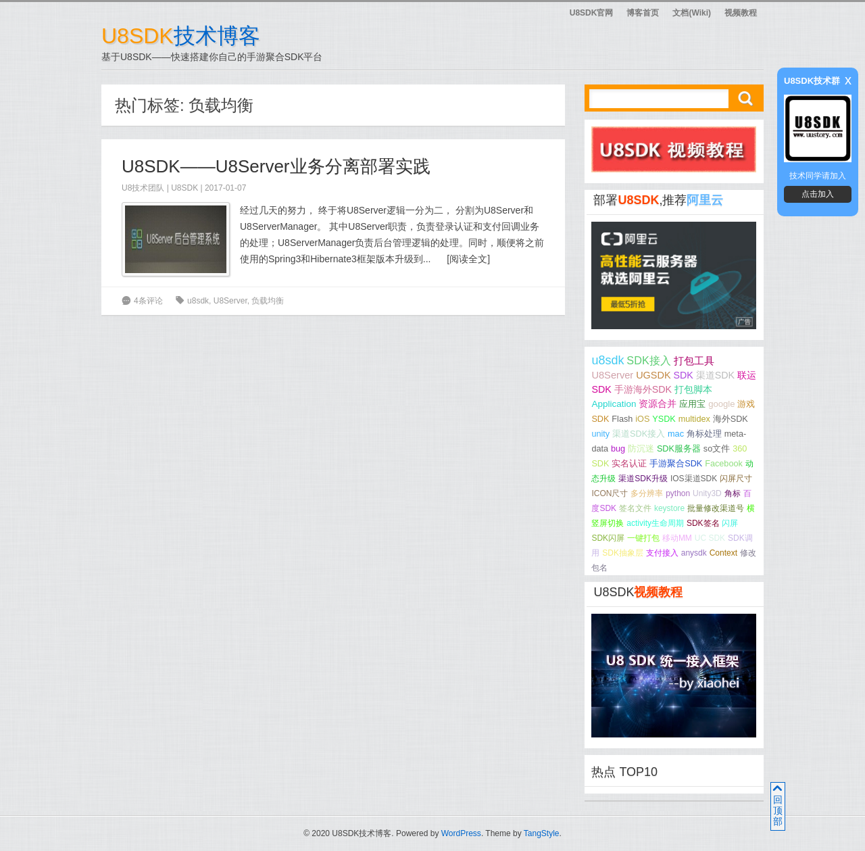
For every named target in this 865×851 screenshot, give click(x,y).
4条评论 (148, 301)
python (678, 493)
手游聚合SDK (675, 463)
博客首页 (642, 13)
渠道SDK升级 (643, 478)
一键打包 (643, 538)
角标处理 (704, 434)
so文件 (716, 449)
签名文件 (635, 508)
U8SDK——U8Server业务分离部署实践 (276, 166)
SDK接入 (648, 360)
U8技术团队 (143, 188)
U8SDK (184, 188)
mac (676, 434)
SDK (683, 375)
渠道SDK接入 (638, 434)
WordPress (461, 833)
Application (613, 404)
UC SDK (710, 538)
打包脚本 (693, 389)
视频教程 (740, 13)
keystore (669, 508)
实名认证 (629, 463)
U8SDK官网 (592, 13)
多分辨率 (647, 493)
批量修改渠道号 (715, 508)
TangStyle (542, 833)
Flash (622, 419)
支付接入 (662, 553)
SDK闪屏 (607, 538)
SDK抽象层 (622, 553)
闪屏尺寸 (736, 478)
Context (723, 553)
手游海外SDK (643, 389)
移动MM (677, 538)
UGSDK (653, 375)
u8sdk (198, 301)
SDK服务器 (679, 449)
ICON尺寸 (609, 493)
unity (600, 434)
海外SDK (730, 419)
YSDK (664, 419)
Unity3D (707, 493)
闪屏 (730, 523)
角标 (732, 493)
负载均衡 (267, 301)
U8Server (230, 301)
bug (618, 449)
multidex (694, 419)
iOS (642, 419)
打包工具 (694, 361)
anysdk (694, 553)
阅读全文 (468, 258)
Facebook (724, 463)
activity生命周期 (655, 523)
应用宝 (692, 404)
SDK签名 (703, 523)
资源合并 (657, 404)
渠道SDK (715, 375)
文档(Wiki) (691, 13)
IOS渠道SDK (693, 478)
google (721, 404)
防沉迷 (641, 449)
